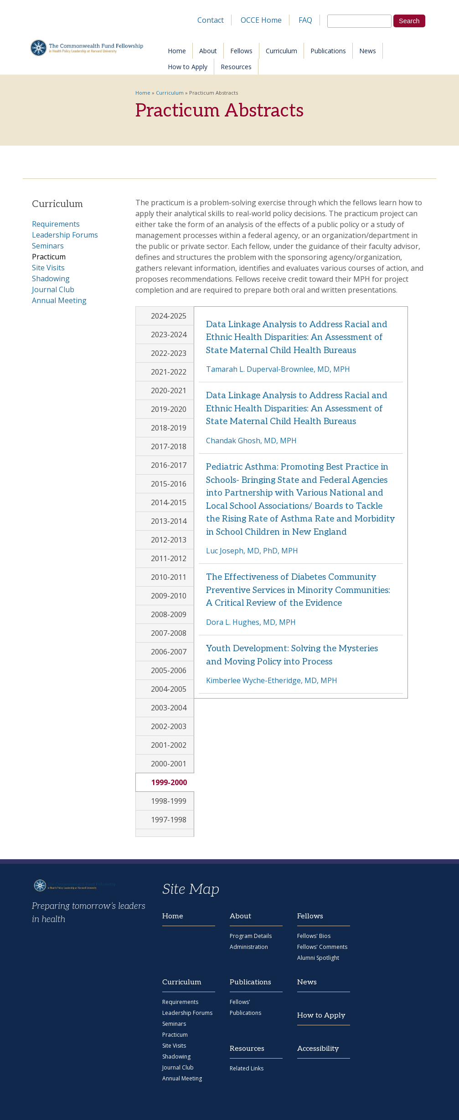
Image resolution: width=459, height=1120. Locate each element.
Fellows (241, 50)
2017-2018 (168, 446)
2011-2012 (168, 558)
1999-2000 (172, 782)
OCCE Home (261, 20)
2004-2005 (168, 689)
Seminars (48, 246)
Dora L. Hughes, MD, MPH (251, 622)
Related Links (246, 1068)
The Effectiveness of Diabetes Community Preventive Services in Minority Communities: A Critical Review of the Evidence (298, 590)
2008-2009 (168, 614)
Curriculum (281, 50)
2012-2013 (168, 540)
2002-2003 (168, 726)
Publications (328, 50)
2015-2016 (168, 484)
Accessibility (318, 1048)
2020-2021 (168, 390)
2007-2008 (168, 633)
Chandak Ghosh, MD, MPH (251, 441)
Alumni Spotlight (318, 958)
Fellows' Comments (322, 947)
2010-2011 (168, 577)
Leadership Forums (65, 235)
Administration (249, 947)
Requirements (56, 224)
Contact (210, 20)
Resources (236, 66)
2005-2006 (168, 670)
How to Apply (187, 66)
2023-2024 (168, 334)
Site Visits (48, 268)
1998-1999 (168, 801)
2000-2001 (168, 764)
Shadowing (51, 279)
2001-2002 (168, 745)
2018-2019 (168, 428)
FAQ (305, 20)
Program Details (251, 936)
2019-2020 (168, 409)
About (208, 50)
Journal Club (53, 289)
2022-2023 (168, 353)
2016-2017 (168, 465)
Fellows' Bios (313, 936)
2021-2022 (168, 372)
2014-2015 (168, 502)
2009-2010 (168, 596)
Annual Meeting (59, 300)
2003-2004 (168, 708)
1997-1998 (168, 820)
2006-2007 (168, 652)
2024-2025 (168, 316)
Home (177, 50)
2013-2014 (168, 521)
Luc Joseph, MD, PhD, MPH (252, 551)
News (367, 50)
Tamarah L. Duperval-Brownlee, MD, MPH (278, 369)
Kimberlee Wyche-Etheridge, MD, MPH (271, 680)
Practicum (49, 257)
